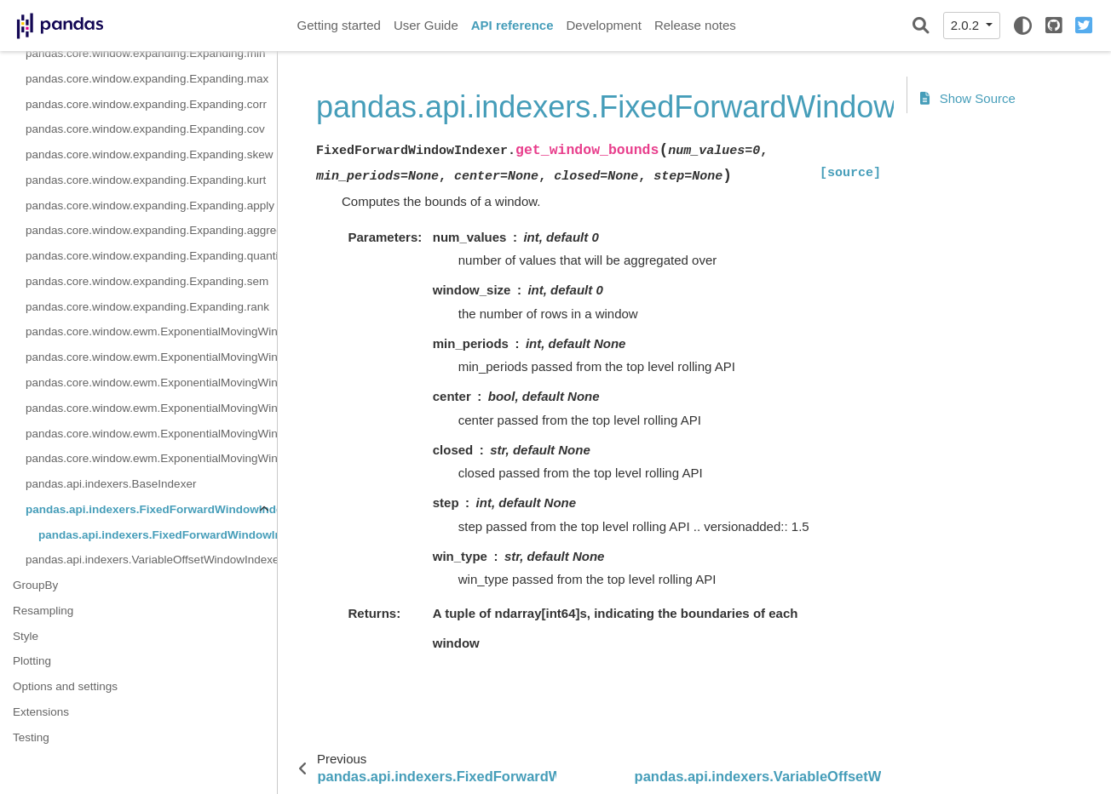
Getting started (339, 25)
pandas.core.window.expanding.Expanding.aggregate (151, 230)
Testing (31, 737)
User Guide (426, 25)
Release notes (695, 25)
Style (25, 636)
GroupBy (35, 585)
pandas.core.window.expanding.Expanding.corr (146, 104)
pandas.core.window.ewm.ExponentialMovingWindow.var (151, 408)
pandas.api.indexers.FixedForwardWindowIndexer (151, 509)
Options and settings (65, 686)
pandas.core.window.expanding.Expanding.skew (149, 154)
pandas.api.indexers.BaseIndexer (111, 483)
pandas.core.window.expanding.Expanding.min (145, 53)
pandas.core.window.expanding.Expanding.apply (150, 205)
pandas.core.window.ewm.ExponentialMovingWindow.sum (151, 357)
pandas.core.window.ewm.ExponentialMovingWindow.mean (151, 331)
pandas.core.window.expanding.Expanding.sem (147, 281)
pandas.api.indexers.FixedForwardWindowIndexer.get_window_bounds (157, 534)
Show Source (968, 98)
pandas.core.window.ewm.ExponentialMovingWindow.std (151, 382)
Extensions (41, 711)
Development (603, 25)
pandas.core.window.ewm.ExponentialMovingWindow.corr (151, 433)
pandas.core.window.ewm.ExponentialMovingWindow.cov (151, 458)
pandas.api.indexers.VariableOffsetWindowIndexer (151, 559)
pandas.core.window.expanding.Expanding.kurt (146, 180)
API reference (512, 25)
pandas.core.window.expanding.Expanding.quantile (151, 255)
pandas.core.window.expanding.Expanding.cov (145, 129)
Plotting (32, 660)
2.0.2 (967, 25)
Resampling (43, 610)
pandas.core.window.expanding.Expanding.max (147, 78)
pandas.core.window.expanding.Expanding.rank (147, 306)
